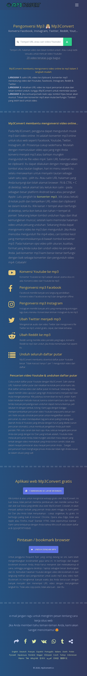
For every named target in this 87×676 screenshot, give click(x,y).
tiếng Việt (34, 658)
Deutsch (23, 651)
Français (31, 651)
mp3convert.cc (47, 667)
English (15, 651)
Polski (71, 651)
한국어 (42, 658)
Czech (55, 655)
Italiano (58, 651)
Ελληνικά (48, 655)
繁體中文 (63, 658)
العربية (49, 658)
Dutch (65, 651)
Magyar (40, 655)
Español (39, 651)
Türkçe (63, 655)
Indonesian (72, 655)
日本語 (56, 658)
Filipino (21, 658)
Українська (22, 655)
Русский (12, 655)
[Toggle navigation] (77, 5)
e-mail (13, 616)
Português (49, 651)
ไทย (27, 658)
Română (31, 655)
